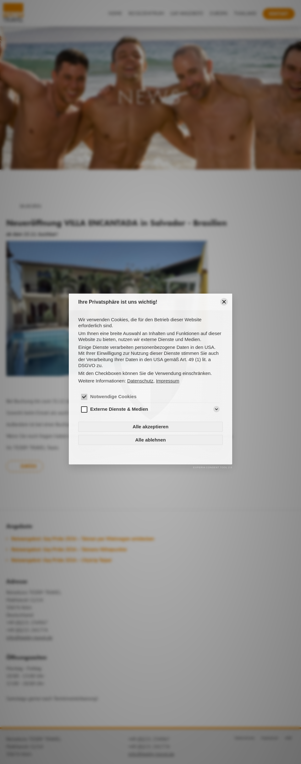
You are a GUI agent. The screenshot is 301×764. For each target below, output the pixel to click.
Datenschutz (140, 380)
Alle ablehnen (150, 439)
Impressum (167, 380)
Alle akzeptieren (150, 426)
